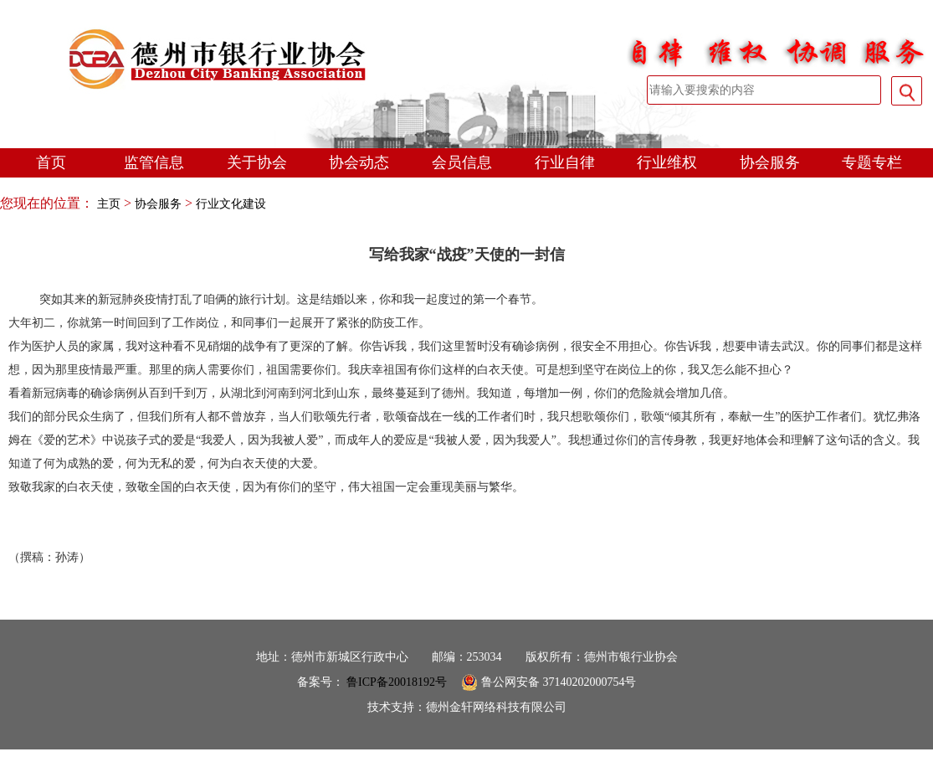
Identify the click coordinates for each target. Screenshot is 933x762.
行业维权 (667, 162)
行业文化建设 (231, 204)
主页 (108, 204)
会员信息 (462, 162)
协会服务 (770, 162)
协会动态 (359, 162)
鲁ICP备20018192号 (396, 682)
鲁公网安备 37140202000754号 (548, 682)
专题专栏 (872, 162)
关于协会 (257, 162)
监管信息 (154, 162)
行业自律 (565, 162)
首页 (51, 162)
